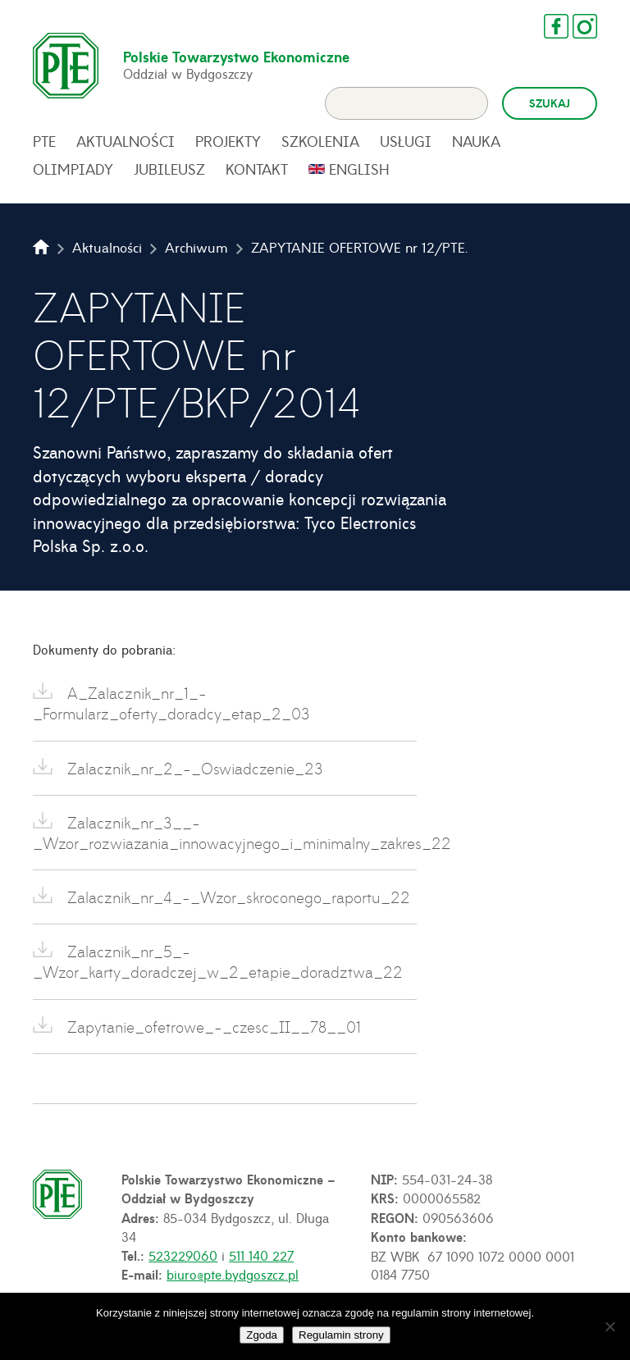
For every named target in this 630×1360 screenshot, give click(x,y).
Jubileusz (169, 169)
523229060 (182, 1255)
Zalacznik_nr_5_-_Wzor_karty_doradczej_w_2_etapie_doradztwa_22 (218, 961)
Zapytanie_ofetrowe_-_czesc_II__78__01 (211, 1026)
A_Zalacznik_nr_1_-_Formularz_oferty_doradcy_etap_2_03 (171, 702)
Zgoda (261, 1335)
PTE (44, 141)
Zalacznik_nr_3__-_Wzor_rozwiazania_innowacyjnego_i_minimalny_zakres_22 (225, 832)
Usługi (405, 141)
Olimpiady (73, 169)
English (359, 169)
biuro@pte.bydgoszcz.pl (233, 1274)
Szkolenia (320, 141)
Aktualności (125, 141)
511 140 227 (261, 1255)
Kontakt (257, 169)
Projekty (228, 141)
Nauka (476, 141)
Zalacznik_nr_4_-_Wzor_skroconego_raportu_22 (236, 897)
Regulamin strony (341, 1335)
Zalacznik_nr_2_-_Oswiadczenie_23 (192, 768)
